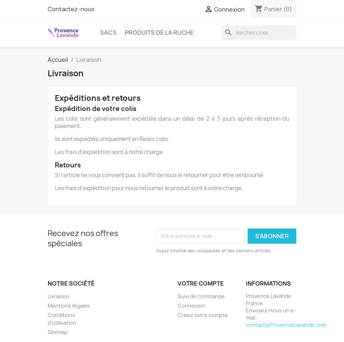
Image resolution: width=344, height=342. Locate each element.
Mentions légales (69, 305)
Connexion (191, 305)
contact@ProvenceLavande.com (286, 324)
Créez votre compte (203, 315)
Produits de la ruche (159, 33)
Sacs (108, 33)
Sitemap (58, 332)
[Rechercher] (258, 32)
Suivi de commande (201, 296)
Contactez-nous (71, 9)
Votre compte (201, 283)
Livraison (58, 296)
